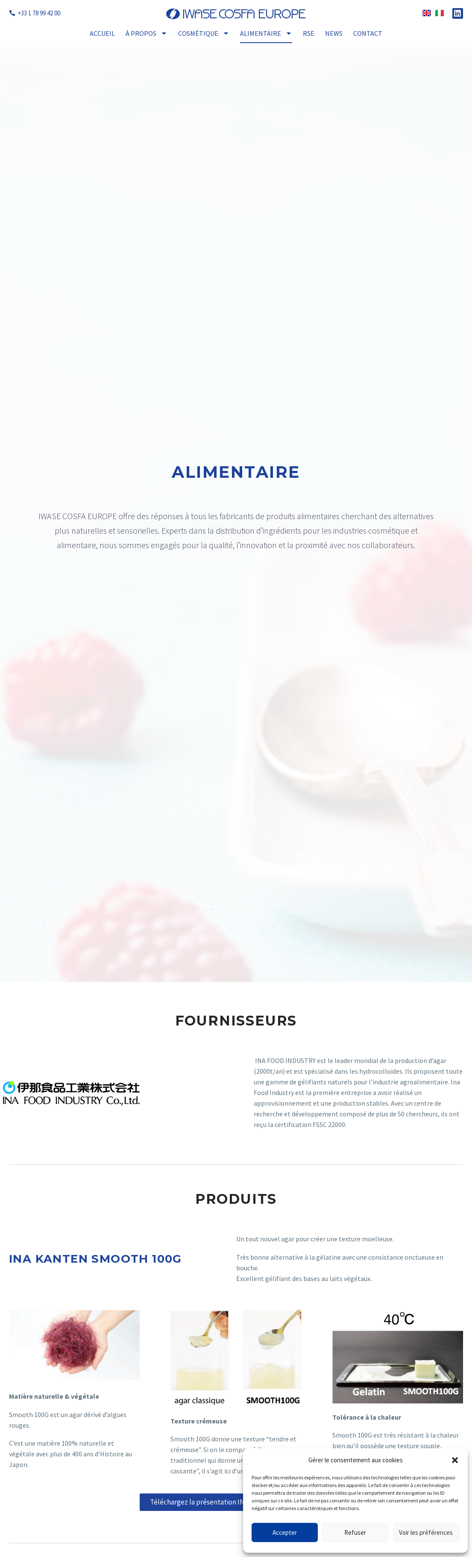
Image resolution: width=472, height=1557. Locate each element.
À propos (146, 33)
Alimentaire (266, 33)
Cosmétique (203, 33)
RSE (308, 33)
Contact (367, 33)
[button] (455, 1460)
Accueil (102, 33)
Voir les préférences (426, 1532)
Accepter (285, 1532)
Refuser (355, 1532)
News (334, 33)
